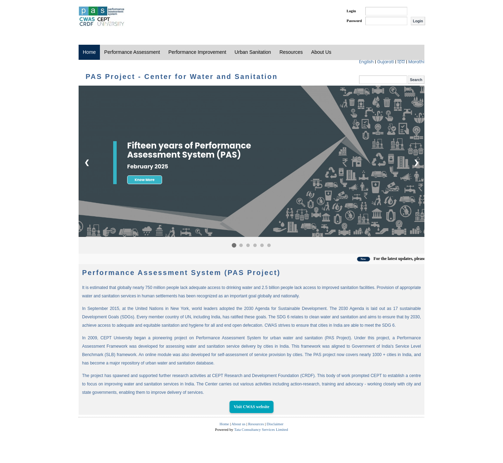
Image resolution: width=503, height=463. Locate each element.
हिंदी (402, 62)
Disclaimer (275, 424)
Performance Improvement (197, 52)
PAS (102, 16)
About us (239, 424)
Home (89, 52)
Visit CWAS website (251, 406)
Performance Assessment (132, 52)
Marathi (416, 62)
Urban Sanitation (253, 52)
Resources (291, 52)
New (368, 259)
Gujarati (386, 62)
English (367, 62)
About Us (321, 52)
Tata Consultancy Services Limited (261, 429)
